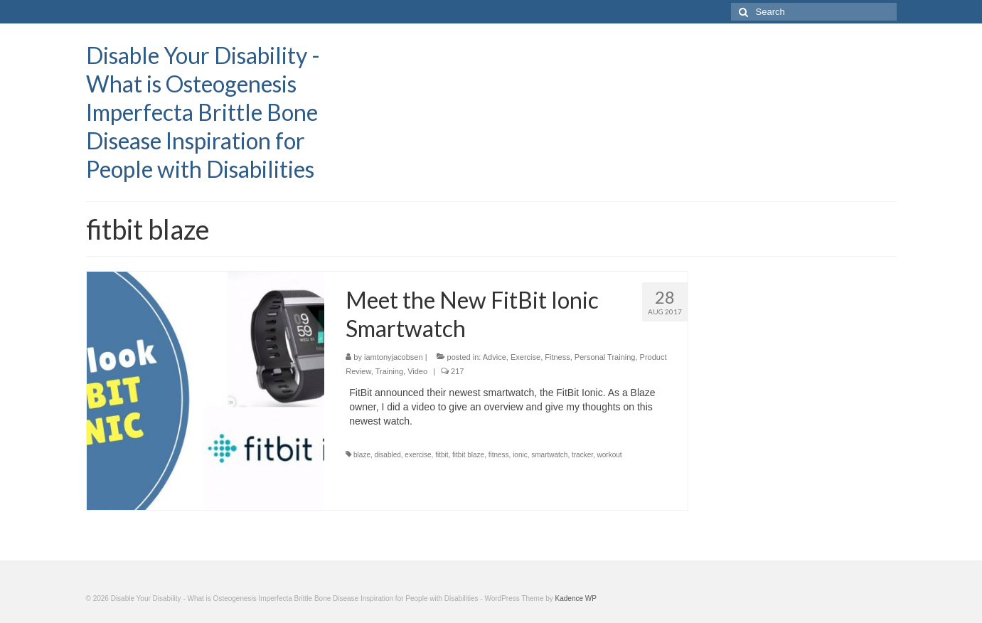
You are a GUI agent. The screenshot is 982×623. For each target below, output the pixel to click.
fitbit (441, 455)
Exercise (525, 357)
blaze (361, 455)
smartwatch (549, 455)
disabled (388, 455)
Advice (494, 357)
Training (389, 371)
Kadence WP (576, 598)
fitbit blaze (468, 455)
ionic (520, 455)
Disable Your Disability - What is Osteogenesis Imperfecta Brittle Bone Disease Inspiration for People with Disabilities (203, 112)
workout (609, 455)
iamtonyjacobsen (393, 357)
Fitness (557, 357)
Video (417, 371)
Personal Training (605, 357)
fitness (499, 455)
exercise (418, 455)
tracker (582, 455)
